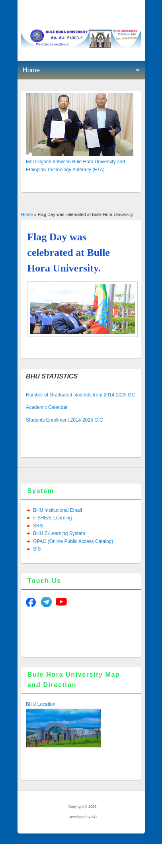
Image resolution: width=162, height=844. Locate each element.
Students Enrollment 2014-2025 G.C (64, 420)
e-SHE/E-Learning (52, 518)
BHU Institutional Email (57, 510)
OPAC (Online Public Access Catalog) (73, 541)
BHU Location (40, 704)
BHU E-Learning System (59, 533)
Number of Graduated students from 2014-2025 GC (80, 395)
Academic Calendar (47, 407)
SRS (38, 526)
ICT (95, 817)
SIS (37, 549)
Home (27, 214)
